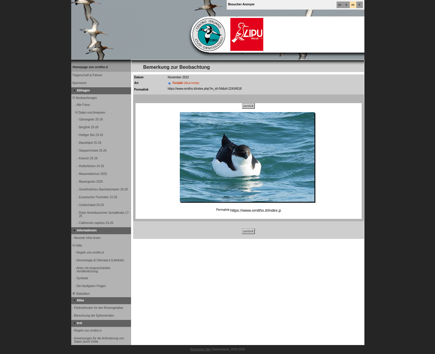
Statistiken (81, 293)
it (346, 4)
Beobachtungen (84, 98)
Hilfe (77, 245)
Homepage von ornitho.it (90, 67)
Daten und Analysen (88, 112)
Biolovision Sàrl (200, 349)
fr (360, 4)
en (339, 4)
